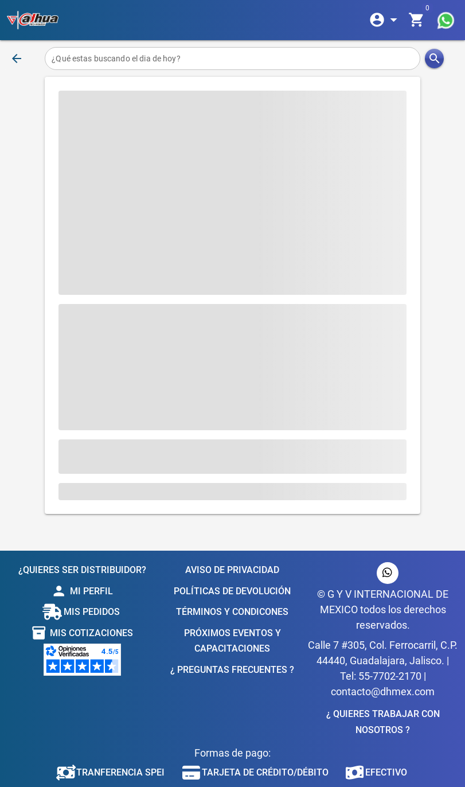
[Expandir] (385, 20)
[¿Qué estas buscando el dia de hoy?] (232, 58)
